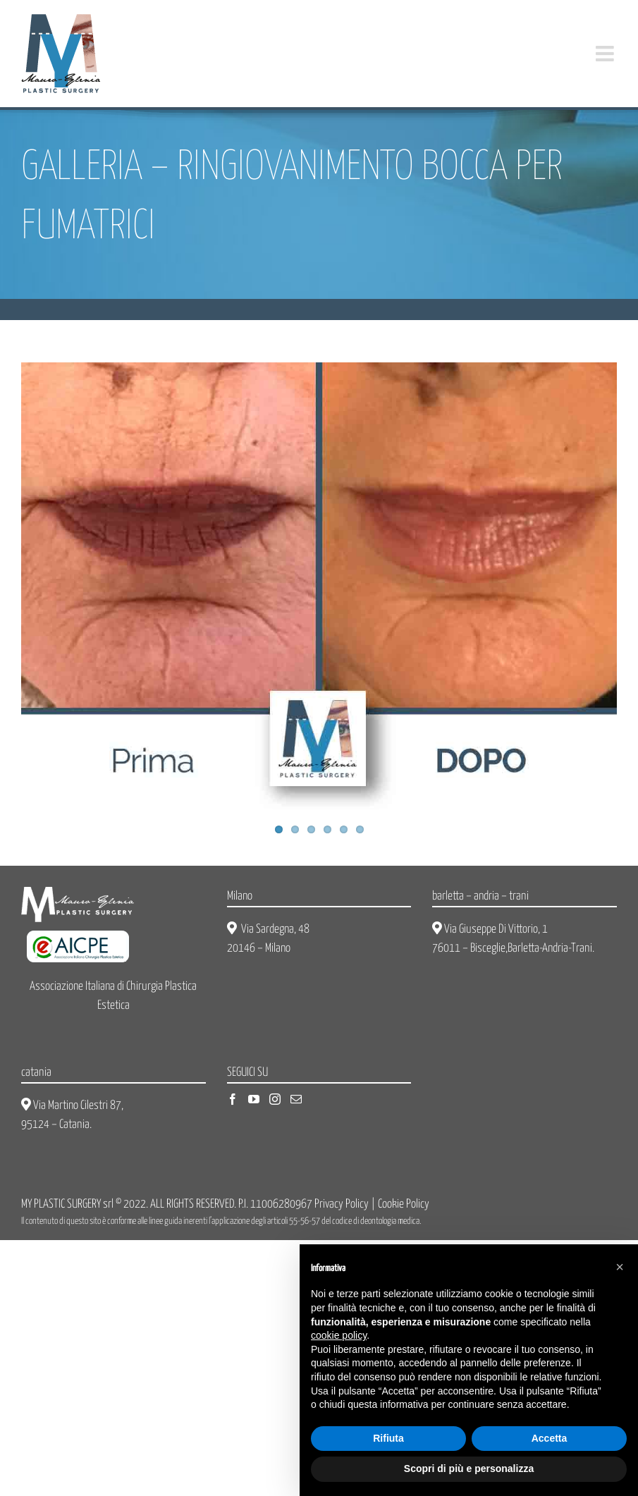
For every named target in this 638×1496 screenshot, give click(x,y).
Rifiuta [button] (388, 1438)
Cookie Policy (403, 1204)
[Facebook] (232, 1099)
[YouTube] (253, 1099)
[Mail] (296, 1099)
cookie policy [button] (339, 1335)
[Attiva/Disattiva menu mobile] (606, 53)
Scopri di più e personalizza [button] (469, 1468)
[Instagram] (275, 1099)
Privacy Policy (341, 1204)
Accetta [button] (550, 1438)
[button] (619, 1267)
